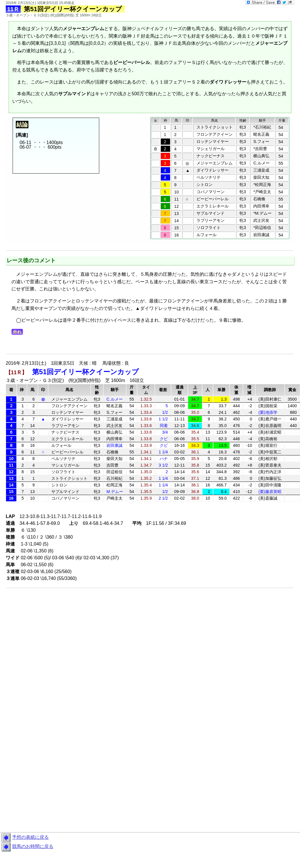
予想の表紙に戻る (24, 837)
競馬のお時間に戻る (26, 847)
